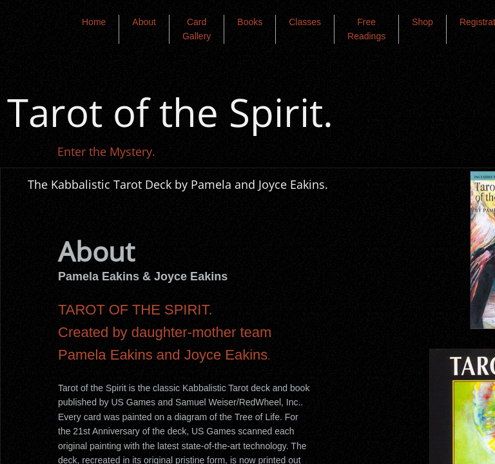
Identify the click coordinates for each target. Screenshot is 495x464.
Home (94, 22)
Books (249, 22)
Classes (305, 22)
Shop (422, 22)
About (144, 22)
